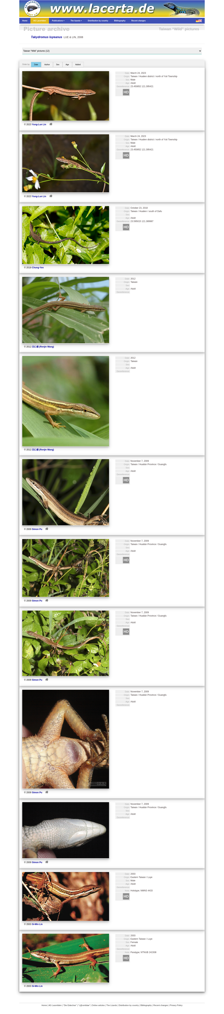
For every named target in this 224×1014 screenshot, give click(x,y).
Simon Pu (37, 529)
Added (78, 65)
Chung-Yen (38, 267)
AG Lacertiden (55, 1005)
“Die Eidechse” (70, 1005)
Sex (57, 65)
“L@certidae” (84, 1005)
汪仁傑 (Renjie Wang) (43, 346)
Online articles (98, 1005)
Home (44, 1005)
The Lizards (111, 1005)
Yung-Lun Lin (39, 124)
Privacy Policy (176, 1005)
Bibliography (146, 1005)
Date (36, 65)
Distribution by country (129, 1005)
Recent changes (160, 1005)
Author (47, 65)
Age (67, 65)
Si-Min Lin (37, 924)
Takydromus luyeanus (46, 37)
